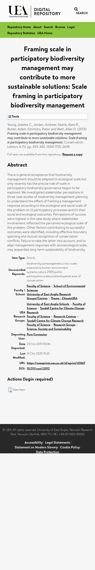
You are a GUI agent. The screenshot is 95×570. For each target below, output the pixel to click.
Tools (14, 116)
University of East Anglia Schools (48, 304)
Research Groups (64, 325)
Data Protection (47, 452)
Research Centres (65, 316)
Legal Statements (57, 442)
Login (71, 27)
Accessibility (34, 442)
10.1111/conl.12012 (38, 368)
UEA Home (44, 33)
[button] (10, 389)
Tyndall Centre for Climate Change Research (55, 321)
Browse (60, 27)
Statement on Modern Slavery (36, 447)
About (37, 27)
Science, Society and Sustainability (49, 329)
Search (48, 27)
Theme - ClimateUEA (64, 298)
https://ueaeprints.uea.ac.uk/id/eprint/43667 (56, 363)
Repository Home (19, 27)
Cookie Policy (70, 447)
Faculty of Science (38, 286)
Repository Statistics (21, 33)
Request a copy (72, 154)
